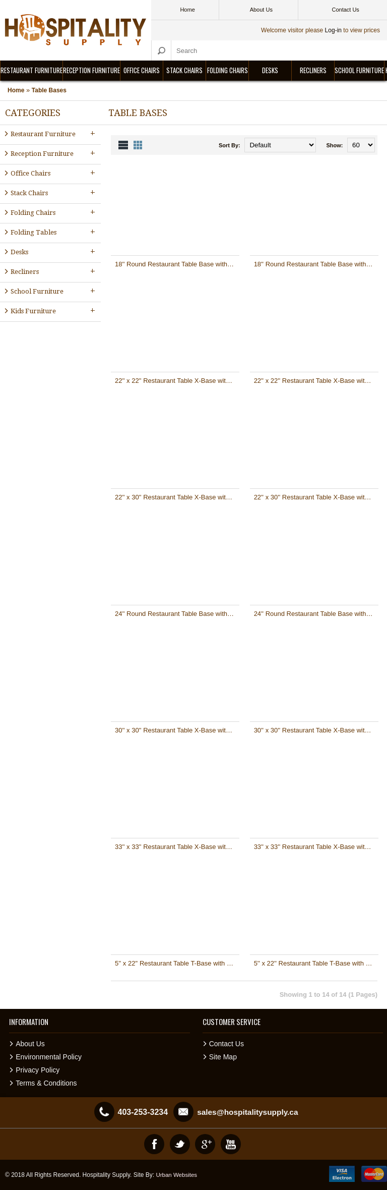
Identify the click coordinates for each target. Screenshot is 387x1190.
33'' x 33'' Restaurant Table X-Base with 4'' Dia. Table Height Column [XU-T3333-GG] (316, 847)
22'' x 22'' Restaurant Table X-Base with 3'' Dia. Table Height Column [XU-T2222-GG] (316, 380)
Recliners (313, 70)
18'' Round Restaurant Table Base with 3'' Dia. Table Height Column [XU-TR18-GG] (316, 264)
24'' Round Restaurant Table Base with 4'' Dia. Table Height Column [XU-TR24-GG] (316, 613)
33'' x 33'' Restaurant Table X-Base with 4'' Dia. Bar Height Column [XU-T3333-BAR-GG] (177, 847)
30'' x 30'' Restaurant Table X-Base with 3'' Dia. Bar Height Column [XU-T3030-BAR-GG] (177, 730)
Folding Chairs (227, 70)
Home (16, 90)
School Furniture (359, 70)
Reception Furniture (91, 70)
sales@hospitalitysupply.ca (247, 1112)
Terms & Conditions (46, 1083)
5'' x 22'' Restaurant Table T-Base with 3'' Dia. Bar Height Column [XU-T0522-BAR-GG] (177, 963)
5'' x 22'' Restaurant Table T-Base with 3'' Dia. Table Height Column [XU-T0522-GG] (316, 963)
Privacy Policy (37, 1070)
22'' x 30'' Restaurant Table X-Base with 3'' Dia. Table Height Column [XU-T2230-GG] (316, 497)
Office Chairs (141, 70)
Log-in (333, 30)
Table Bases (49, 90)
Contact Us (226, 1044)
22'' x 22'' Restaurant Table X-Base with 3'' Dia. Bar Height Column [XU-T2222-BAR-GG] (177, 380)
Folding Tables (54, 231)
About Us (30, 1044)
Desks (270, 70)
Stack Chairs (184, 70)
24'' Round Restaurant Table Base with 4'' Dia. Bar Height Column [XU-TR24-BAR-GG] (177, 613)
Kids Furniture (54, 310)
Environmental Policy (49, 1057)
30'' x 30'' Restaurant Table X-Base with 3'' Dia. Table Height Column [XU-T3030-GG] (316, 730)
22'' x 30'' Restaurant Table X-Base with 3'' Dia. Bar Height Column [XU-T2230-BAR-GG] (177, 497)
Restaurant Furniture (31, 70)
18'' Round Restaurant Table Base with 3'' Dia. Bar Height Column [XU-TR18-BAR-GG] (177, 264)
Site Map (223, 1057)
